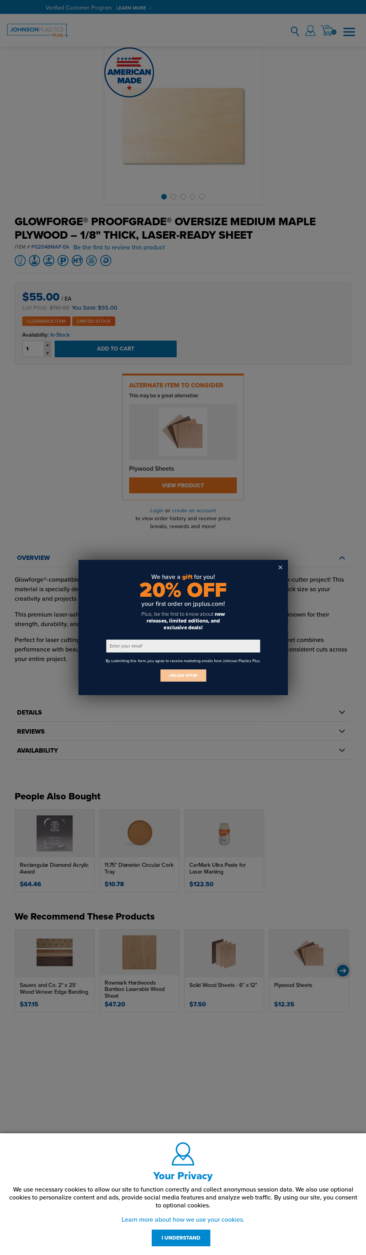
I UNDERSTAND (181, 1238)
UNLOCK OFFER (183, 675)
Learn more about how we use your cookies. (183, 1220)
